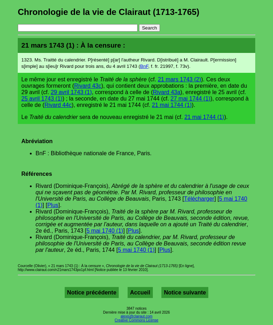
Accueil (140, 292)
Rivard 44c (57, 105)
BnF (144, 66)
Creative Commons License (137, 320)
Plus (52, 205)
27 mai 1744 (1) (190, 99)
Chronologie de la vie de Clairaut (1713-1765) (108, 12)
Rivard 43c (87, 86)
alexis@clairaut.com (136, 316)
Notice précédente (92, 292)
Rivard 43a (166, 92)
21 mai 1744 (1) (172, 105)
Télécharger (199, 199)
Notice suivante (185, 292)
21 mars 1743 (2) (179, 79)
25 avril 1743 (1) (42, 99)
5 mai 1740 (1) (104, 231)
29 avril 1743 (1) (71, 92)
